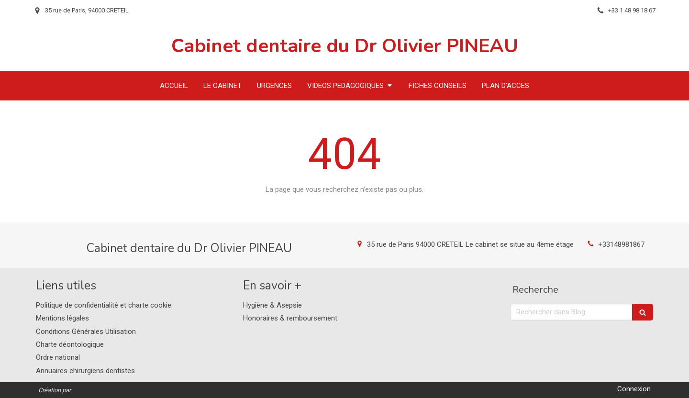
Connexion (634, 389)
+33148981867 (621, 244)
